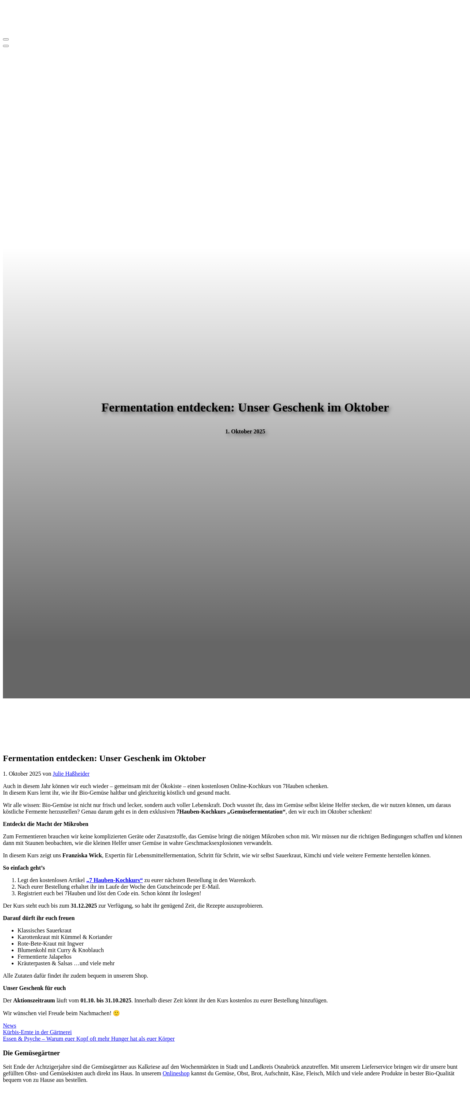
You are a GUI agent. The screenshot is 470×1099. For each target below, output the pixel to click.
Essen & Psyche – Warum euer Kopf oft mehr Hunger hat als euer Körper (89, 1039)
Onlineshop (176, 1073)
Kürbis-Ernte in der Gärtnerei (37, 1032)
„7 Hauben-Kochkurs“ (114, 880)
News (9, 1025)
